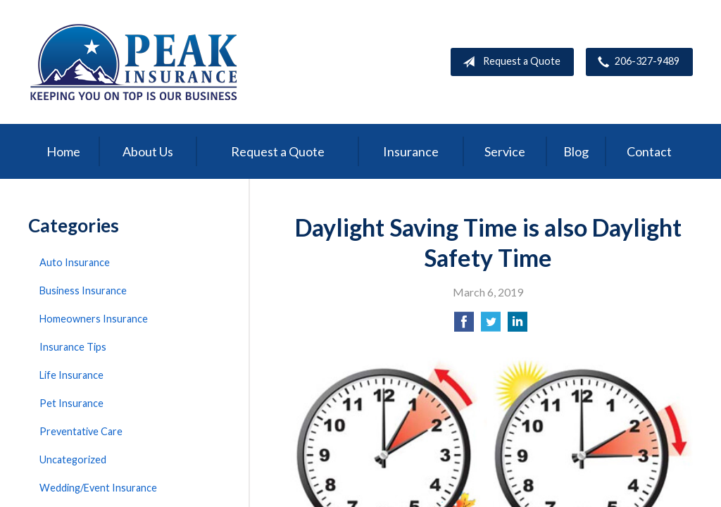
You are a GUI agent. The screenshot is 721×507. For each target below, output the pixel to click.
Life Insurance (71, 375)
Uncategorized (72, 459)
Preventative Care (81, 431)
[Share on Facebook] (464, 325)
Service (504, 151)
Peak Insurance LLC (133, 62)
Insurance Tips (72, 347)
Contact (649, 151)
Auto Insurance (74, 262)
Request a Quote (508, 62)
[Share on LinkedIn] (517, 325)
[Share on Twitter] (491, 325)
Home (63, 151)
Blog (576, 151)
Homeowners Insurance (93, 319)
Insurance (411, 151)
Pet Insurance (71, 403)
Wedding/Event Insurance (98, 488)
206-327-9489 (635, 62)
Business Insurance (83, 290)
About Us (148, 151)
